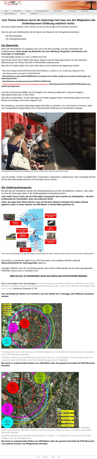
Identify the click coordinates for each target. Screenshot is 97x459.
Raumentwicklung (10, 13)
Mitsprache (34, 13)
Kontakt (53, 456)
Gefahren (23, 13)
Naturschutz (85, 11)
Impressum (45, 456)
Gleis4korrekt (17, 11)
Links (59, 456)
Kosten (28, 11)
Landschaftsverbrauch (42, 11)
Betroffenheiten (58, 11)
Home (6, 11)
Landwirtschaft (72, 11)
